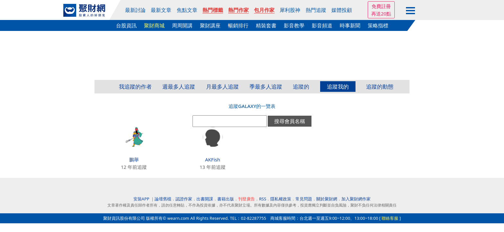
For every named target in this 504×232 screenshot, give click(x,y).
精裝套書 (266, 25)
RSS (262, 199)
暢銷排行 (238, 25)
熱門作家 (238, 10)
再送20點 (381, 13)
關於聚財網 (326, 199)
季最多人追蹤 (265, 86)
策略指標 (378, 25)
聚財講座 (210, 25)
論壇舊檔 (163, 199)
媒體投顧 (341, 10)
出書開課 (204, 199)
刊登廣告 (246, 199)
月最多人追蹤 (222, 86)
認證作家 (184, 199)
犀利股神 (290, 10)
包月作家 (264, 10)
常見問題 (303, 199)
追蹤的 (301, 86)
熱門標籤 (213, 10)
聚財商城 (154, 25)
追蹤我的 (338, 86)
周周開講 (182, 25)
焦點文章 (187, 10)
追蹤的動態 (379, 86)
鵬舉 (134, 159)
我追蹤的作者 (135, 86)
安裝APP (141, 199)
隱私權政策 (280, 199)
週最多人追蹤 (178, 86)
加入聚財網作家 (356, 199)
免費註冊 (381, 6)
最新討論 (135, 10)
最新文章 (161, 10)
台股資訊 (126, 25)
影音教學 (294, 25)
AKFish (212, 159)
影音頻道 (322, 25)
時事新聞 (350, 25)
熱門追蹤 (316, 10)
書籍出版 (225, 199)
